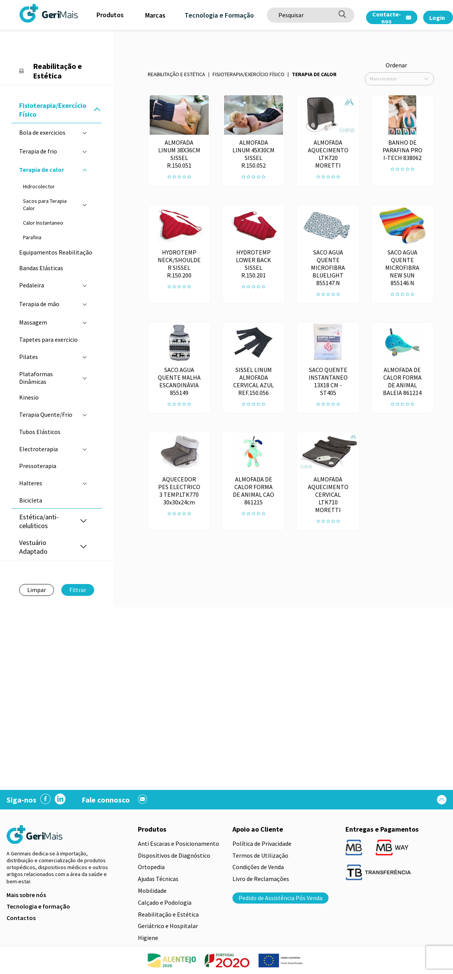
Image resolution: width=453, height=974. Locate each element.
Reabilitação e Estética (176, 74)
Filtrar (77, 590)
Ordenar (396, 65)
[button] (97, 110)
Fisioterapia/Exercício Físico (249, 74)
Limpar (36, 590)
